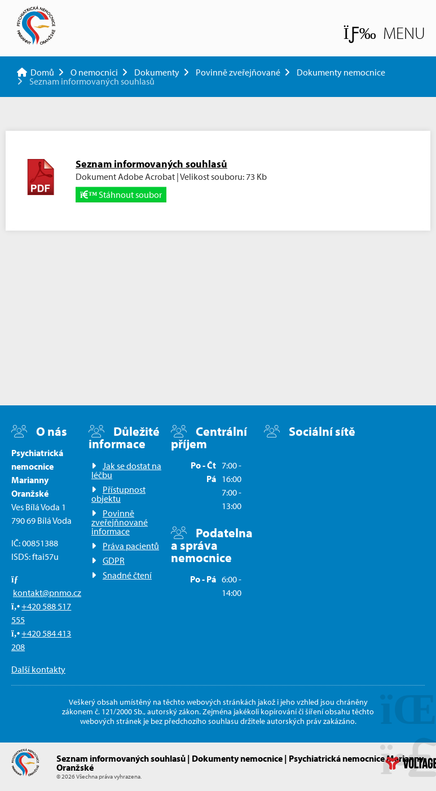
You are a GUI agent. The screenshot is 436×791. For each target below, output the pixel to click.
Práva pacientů (131, 545)
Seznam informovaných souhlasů (151, 163)
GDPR (114, 560)
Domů (36, 25)
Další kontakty (38, 669)
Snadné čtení (127, 575)
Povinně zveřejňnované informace (119, 522)
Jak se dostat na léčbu (126, 470)
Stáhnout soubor (121, 194)
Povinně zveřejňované (238, 72)
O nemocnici (94, 72)
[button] (384, 33)
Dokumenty (156, 72)
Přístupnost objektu (118, 494)
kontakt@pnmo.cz (47, 592)
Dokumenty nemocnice (341, 72)
